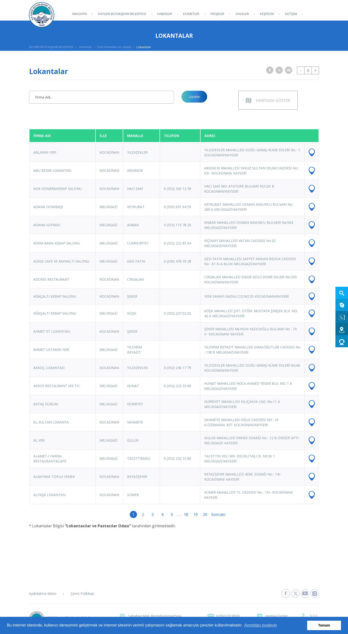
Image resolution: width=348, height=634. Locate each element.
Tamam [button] (324, 625)
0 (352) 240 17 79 (177, 367)
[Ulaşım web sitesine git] (341, 329)
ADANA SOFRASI (46, 225)
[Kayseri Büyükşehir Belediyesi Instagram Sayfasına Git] (315, 593)
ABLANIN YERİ (44, 152)
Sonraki (214, 514)
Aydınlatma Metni (42, 593)
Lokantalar (144, 47)
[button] (269, 70)
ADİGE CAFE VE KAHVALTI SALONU (61, 261)
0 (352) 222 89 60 (227, 616)
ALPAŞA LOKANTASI (49, 494)
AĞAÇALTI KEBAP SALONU (54, 296)
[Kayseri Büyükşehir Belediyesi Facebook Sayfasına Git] (286, 593)
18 (186, 514)
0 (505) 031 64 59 (177, 206)
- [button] (301, 70)
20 (205, 514)
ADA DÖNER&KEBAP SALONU (57, 188)
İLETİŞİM (291, 14)
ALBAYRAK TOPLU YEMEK (54, 476)
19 (195, 514)
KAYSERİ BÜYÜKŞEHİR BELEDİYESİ (122, 14)
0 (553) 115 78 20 (177, 225)
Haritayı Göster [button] (277, 616)
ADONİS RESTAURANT (51, 279)
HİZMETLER (191, 14)
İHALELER (242, 14)
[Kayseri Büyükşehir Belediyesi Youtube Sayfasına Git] (305, 593)
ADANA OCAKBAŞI (48, 206)
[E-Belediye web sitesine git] (341, 305)
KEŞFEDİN (267, 14)
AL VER (38, 440)
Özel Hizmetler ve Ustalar (114, 47)
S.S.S (313, 616)
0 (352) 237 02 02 (177, 313)
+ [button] (315, 70)
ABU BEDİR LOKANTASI (52, 170)
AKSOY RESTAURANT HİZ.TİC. (56, 386)
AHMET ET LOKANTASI (51, 331)
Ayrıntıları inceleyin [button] (260, 625)
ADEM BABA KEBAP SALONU (56, 243)
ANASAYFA (79, 14)
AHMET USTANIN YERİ (51, 349)
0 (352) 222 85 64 (177, 243)
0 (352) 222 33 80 (177, 386)
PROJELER (217, 14)
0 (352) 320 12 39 (177, 188)
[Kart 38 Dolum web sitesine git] (341, 341)
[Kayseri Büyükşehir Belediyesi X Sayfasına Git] (295, 593)
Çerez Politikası (82, 593)
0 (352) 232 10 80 (177, 458)
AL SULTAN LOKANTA (51, 422)
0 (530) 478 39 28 (177, 261)
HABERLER (164, 14)
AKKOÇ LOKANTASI (49, 367)
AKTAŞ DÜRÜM (45, 404)
